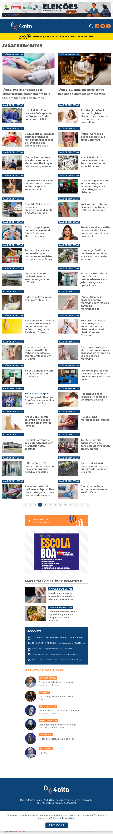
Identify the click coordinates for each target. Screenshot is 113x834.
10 (76, 504)
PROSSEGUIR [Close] (56, 825)
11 (82, 504)
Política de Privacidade (62, 818)
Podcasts (34, 631)
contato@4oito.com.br (66, 803)
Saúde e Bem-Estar (13, 54)
